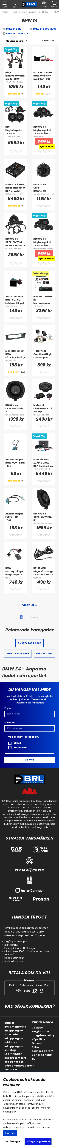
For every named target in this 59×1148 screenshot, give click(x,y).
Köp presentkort (15, 1058)
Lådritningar (13, 1054)
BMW (45, 12)
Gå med (29, 759)
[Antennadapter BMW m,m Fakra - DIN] (15, 464)
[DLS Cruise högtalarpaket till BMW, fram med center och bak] (43, 243)
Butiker (9, 1023)
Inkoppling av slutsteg (13, 1048)
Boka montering (15, 1026)
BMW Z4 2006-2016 (17, 33)
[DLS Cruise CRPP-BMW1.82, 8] (43, 518)
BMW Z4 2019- (14, 28)
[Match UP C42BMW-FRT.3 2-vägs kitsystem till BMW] (43, 410)
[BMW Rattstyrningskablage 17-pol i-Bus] (15, 573)
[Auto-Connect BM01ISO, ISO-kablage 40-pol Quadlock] (15, 301)
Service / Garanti (43, 1051)
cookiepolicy (10, 1111)
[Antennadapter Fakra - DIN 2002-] (15, 518)
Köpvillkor (38, 1039)
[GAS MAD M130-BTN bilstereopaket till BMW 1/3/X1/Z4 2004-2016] (43, 301)
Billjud (5, 12)
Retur (35, 1047)
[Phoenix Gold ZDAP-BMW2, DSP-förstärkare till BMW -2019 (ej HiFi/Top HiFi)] (43, 464)
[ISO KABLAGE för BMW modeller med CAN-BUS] (43, 77)
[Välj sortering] (14, 41)
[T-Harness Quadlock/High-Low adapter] (43, 355)
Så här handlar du (42, 1057)
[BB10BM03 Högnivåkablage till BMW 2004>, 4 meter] (43, 573)
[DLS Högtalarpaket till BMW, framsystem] (15, 131)
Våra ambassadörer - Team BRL (19, 1067)
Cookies (37, 1027)
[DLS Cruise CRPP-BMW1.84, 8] (15, 410)
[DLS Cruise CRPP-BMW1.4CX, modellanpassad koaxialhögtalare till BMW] (43, 189)
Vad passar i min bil (25, 12)
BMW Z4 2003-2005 (44, 28)
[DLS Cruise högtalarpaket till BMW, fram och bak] (43, 131)
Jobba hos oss (13, 1062)
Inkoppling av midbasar (13, 1040)
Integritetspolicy (43, 1035)
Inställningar (12, 1141)
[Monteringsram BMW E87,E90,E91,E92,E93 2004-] (15, 355)
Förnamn (9, 722)
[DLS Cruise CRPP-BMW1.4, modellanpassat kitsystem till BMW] (15, 243)
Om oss (37, 1043)
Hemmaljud (17, 747)
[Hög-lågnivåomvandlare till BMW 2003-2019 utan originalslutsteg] (15, 77)
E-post (8, 708)
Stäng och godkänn (38, 1141)
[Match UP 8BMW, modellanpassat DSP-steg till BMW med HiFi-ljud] (15, 189)
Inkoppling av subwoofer (13, 1032)
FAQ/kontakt (40, 1031)
